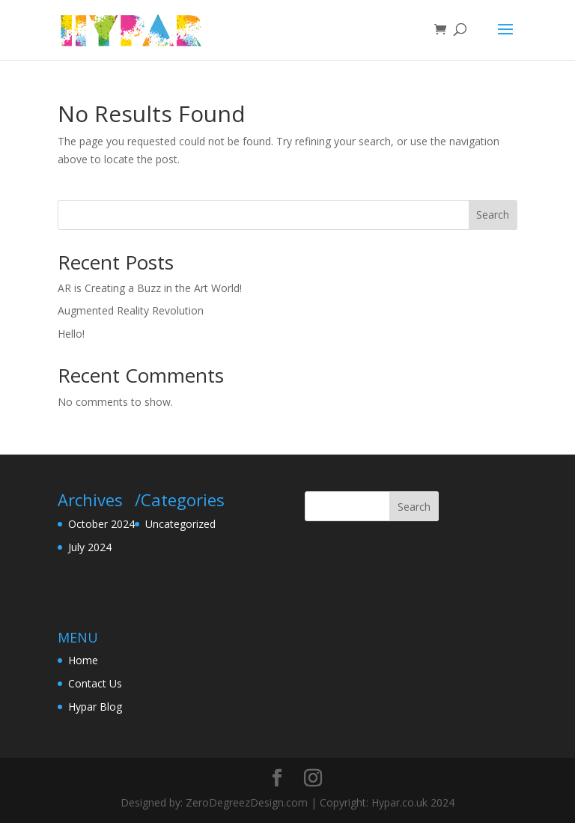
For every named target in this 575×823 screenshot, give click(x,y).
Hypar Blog (95, 706)
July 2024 (90, 547)
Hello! (71, 334)
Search (492, 214)
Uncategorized (180, 524)
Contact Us (95, 683)
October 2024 (101, 524)
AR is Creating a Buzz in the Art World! (150, 288)
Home (83, 660)
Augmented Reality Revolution (131, 310)
